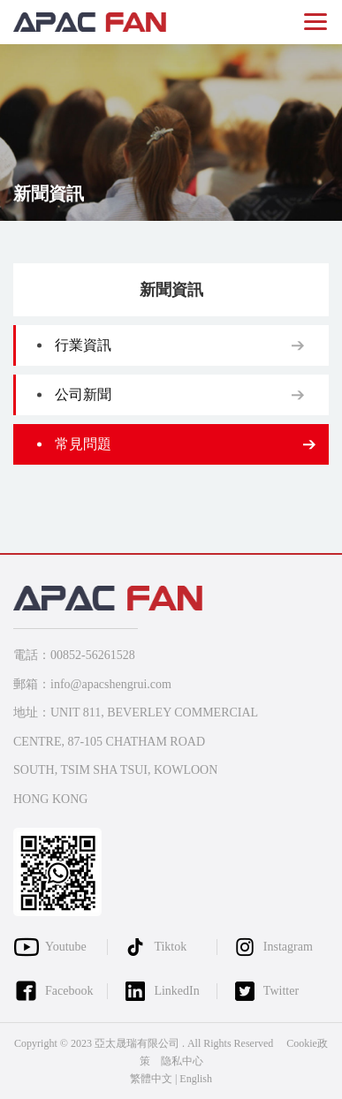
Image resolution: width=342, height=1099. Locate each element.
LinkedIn (176, 990)
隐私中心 (182, 1061)
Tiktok (170, 946)
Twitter (281, 990)
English (195, 1078)
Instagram (288, 946)
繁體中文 (151, 1078)
